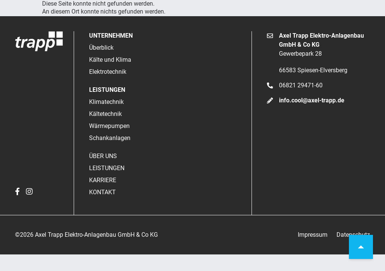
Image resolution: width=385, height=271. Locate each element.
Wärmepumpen (109, 125)
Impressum (312, 234)
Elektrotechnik (107, 71)
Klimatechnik (106, 101)
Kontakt (102, 192)
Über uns (103, 156)
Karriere (102, 180)
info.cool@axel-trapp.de (311, 100)
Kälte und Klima (110, 59)
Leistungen (106, 168)
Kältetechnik (105, 113)
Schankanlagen (109, 138)
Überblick (101, 47)
